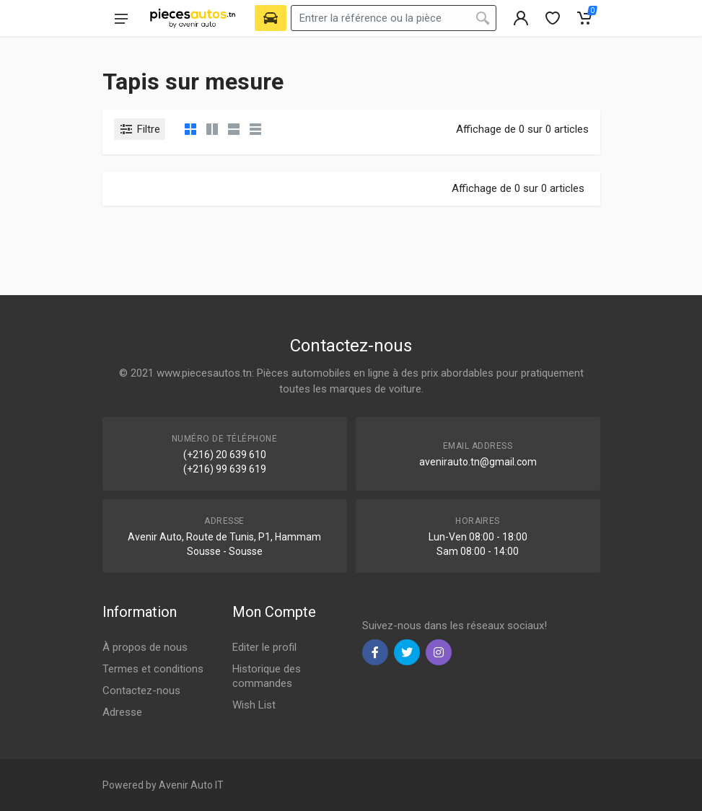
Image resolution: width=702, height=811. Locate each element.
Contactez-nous (141, 690)
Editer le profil (264, 647)
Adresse (122, 712)
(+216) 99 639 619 (224, 469)
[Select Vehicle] (270, 18)
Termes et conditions (152, 668)
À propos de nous (145, 647)
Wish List (254, 704)
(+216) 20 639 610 (224, 454)
